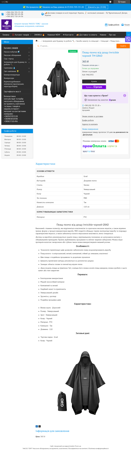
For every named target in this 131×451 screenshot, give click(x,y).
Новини (103, 35)
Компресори (9, 78)
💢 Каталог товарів (20, 35)
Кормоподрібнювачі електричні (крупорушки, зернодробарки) (14, 83)
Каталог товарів (11, 48)
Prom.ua (78, 446)
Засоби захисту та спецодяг (87, 41)
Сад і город (9, 58)
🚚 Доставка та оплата (86, 35)
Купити (94, 81)
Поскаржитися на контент (77, 448)
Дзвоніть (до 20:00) (97, 7)
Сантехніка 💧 (9, 68)
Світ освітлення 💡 (11, 71)
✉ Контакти (68, 35)
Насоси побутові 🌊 (12, 52)
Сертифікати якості (12, 91)
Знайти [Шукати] (123, 46)
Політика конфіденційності (99, 448)
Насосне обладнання (12, 55)
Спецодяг (105, 41)
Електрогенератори (12, 75)
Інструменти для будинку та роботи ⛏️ (15, 63)
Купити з (94, 87)
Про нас (112, 35)
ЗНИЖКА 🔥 (39, 35)
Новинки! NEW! (53, 35)
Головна (6, 35)
